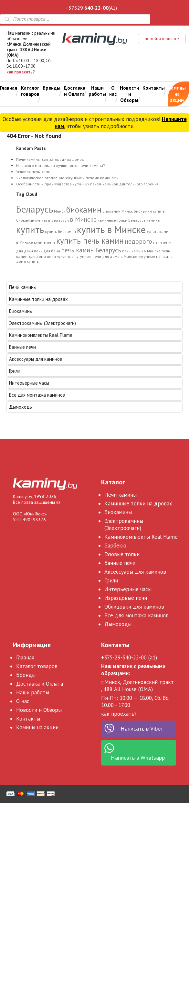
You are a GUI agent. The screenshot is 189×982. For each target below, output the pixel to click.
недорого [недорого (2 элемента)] (138, 241)
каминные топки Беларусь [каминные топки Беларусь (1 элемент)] (121, 220)
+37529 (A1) (91, 8)
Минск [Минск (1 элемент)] (59, 211)
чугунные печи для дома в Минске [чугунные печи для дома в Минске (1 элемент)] (106, 256)
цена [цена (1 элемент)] (51, 256)
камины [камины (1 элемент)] (153, 220)
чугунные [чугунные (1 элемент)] (65, 256)
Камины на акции (177, 94)
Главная (8, 88)
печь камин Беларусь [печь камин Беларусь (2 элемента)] (91, 250)
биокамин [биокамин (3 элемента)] (83, 209)
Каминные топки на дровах (38, 299)
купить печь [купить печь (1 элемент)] (44, 242)
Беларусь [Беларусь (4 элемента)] (34, 209)
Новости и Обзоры (129, 94)
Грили (14, 371)
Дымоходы (21, 407)
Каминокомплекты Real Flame (40, 335)
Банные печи (22, 347)
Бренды (51, 88)
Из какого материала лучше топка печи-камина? (60, 165)
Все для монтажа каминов (37, 395)
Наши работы (97, 91)
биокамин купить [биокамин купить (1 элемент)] (149, 211)
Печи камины (23, 287)
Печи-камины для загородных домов (50, 159)
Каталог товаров (29, 91)
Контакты (153, 88)
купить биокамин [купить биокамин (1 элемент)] (60, 231)
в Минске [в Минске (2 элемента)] (83, 219)
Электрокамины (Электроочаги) (42, 323)
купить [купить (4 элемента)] (30, 229)
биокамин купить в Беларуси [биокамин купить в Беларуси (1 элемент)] (42, 220)
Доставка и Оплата (74, 91)
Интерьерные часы (29, 383)
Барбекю (115, 545)
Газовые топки (122, 554)
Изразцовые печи (125, 597)
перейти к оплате (162, 38)
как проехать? (20, 72)
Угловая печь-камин (34, 171)
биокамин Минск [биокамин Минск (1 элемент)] (117, 211)
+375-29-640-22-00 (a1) (129, 657)
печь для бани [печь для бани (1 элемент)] (47, 250)
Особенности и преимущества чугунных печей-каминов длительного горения (87, 184)
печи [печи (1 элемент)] (157, 242)
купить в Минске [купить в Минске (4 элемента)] (111, 229)
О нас (113, 91)
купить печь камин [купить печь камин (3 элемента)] (90, 241)
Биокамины (21, 311)
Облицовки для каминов (134, 606)
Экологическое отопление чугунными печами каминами (67, 177)
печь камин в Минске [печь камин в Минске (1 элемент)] (141, 250)
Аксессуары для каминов (35, 359)
